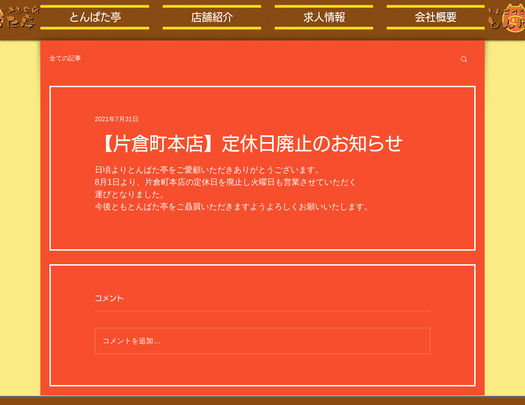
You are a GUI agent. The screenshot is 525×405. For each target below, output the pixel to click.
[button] (464, 58)
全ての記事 (65, 58)
